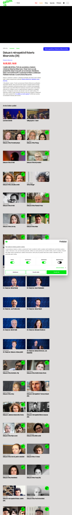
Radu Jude (5, 308)
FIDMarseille (43, 434)
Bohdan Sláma (57, 329)
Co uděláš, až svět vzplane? (22, 94)
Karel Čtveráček (23, 308)
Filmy (46, 3)
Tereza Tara (39, 162)
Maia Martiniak (40, 287)
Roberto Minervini (7, 60)
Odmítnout (15, 272)
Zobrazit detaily (60, 267)
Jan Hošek (22, 162)
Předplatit (64, 509)
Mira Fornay (22, 350)
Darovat (28, 480)
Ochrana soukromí (5, 479)
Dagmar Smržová (7, 287)
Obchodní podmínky (5, 482)
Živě (36, 3)
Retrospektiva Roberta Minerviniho (56, 49)
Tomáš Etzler (57, 162)
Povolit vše (56, 272)
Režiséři (16, 483)
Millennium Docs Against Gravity (25, 435)
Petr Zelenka (6, 329)
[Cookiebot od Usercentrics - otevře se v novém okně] (60, 242)
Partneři (5, 477)
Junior (41, 3)
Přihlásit (59, 3)
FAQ (27, 481)
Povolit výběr (36, 272)
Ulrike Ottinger (57, 141)
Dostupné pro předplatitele (17, 482)
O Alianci (5, 476)
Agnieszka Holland (41, 350)
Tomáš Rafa (56, 308)
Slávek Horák (23, 371)
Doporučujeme (18, 480)
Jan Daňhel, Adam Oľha (25, 329)
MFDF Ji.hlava (53, 434)
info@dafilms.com (11, 499)
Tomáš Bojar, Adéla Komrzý (43, 141)
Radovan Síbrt (40, 329)
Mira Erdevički (40, 120)
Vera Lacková (23, 183)
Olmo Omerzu (40, 225)
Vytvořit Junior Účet (37, 479)
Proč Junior (37, 477)
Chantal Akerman (41, 371)
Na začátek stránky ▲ (64, 474)
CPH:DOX (5, 434)
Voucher (28, 478)
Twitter (18, 48)
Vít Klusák (22, 287)
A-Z (15, 476)
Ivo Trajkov (56, 120)
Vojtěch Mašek (6, 162)
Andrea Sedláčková (58, 350)
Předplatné (28, 477)
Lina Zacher (56, 287)
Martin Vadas (6, 371)
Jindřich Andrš (6, 183)
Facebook (12, 48)
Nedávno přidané (16, 478)
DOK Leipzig (33, 434)
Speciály (52, 3)
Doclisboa (14, 434)
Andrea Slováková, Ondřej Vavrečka (43, 309)
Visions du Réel (63, 434)
